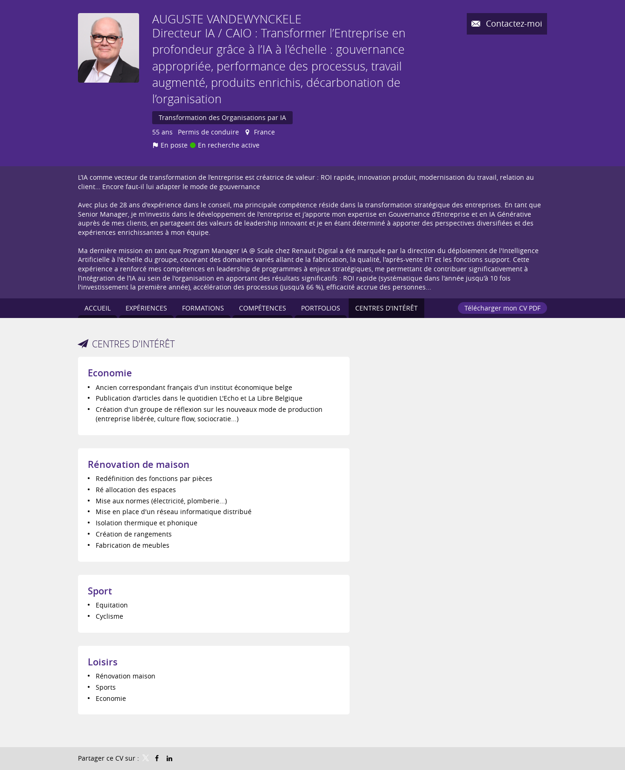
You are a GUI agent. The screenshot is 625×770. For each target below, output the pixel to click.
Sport (100, 591)
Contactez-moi (513, 23)
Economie (110, 373)
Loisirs (103, 662)
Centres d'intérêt (133, 344)
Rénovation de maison (139, 464)
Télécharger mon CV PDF (502, 308)
